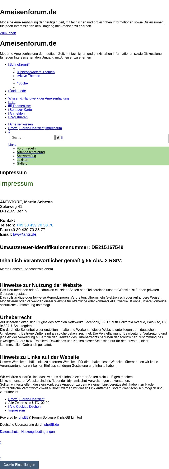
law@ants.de (24, 234)
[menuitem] (36, 72)
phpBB (24, 417)
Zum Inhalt (8, 33)
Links (12, 144)
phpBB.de (51, 424)
